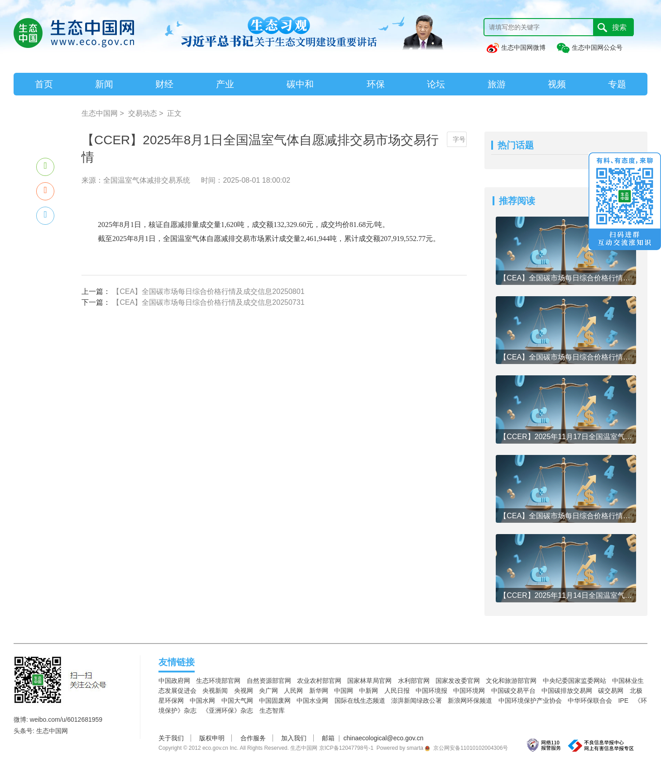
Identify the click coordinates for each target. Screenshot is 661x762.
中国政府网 (174, 680)
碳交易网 (610, 690)
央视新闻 (215, 690)
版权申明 (212, 738)
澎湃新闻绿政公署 (416, 700)
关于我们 (171, 738)
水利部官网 (414, 680)
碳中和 (300, 84)
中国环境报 (431, 690)
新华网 (318, 690)
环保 (376, 84)
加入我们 (294, 738)
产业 (225, 84)
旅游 (497, 84)
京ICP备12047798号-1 (346, 748)
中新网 (368, 690)
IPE (623, 700)
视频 (557, 84)
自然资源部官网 (269, 680)
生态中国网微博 (516, 47)
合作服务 (253, 738)
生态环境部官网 (218, 680)
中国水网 (202, 700)
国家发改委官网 (458, 680)
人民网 (293, 690)
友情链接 (176, 662)
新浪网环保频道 (470, 700)
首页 (44, 84)
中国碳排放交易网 (566, 690)
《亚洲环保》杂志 (227, 710)
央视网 (243, 690)
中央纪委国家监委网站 (574, 680)
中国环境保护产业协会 (530, 700)
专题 (617, 84)
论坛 (436, 84)
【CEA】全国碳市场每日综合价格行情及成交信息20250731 (208, 302)
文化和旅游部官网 (511, 680)
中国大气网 (237, 700)
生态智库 (272, 710)
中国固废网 (275, 700)
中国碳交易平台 (513, 690)
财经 (164, 84)
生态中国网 (99, 113)
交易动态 (142, 113)
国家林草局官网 (369, 680)
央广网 (268, 690)
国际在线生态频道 (360, 700)
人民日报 (397, 690)
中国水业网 (312, 700)
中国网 (343, 690)
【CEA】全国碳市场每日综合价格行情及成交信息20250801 (208, 291)
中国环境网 (469, 690)
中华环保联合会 (590, 700)
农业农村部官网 (319, 680)
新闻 (104, 84)
